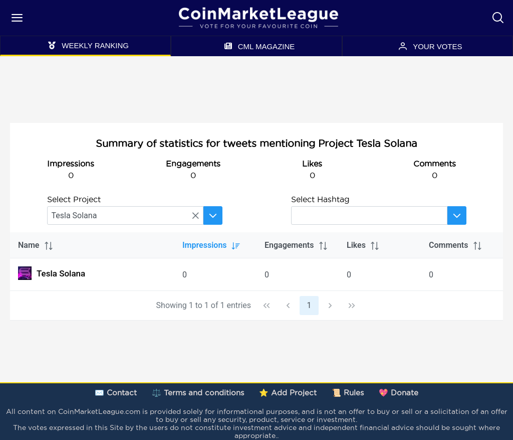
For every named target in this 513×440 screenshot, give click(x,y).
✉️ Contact (116, 392)
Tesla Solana (51, 273)
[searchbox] (125, 215)
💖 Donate (398, 392)
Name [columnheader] (36, 245)
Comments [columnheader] (455, 245)
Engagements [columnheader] (296, 245)
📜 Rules (348, 392)
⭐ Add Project (288, 392)
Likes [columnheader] (363, 245)
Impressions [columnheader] (211, 245)
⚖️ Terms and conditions (198, 392)
